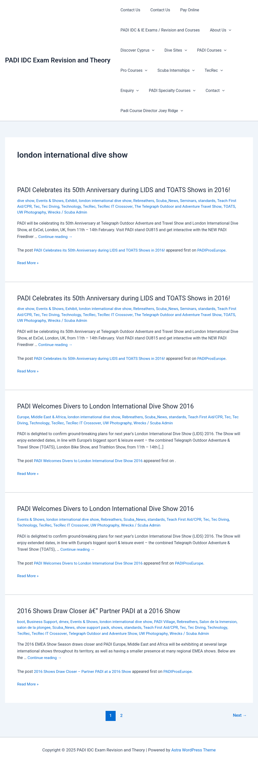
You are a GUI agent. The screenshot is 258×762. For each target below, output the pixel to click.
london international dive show (108, 200)
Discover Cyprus (136, 50)
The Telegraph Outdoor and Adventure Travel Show (192, 206)
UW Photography (46, 212)
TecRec (209, 70)
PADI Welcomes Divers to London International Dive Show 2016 (109, 406)
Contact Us (129, 10)
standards (213, 200)
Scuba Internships (172, 70)
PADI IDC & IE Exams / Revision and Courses (159, 30)
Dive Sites (173, 50)
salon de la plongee (54, 627)
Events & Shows (51, 200)
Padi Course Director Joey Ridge (150, 111)
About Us (217, 30)
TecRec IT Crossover (127, 206)
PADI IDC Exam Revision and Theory (57, 60)
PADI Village (169, 621)
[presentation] (225, 30)
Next (239, 714)
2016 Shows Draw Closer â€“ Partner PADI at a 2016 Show (101, 610)
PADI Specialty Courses (142, 91)
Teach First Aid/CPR (212, 416)
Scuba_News (172, 200)
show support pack (115, 627)
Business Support (43, 621)
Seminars (193, 200)
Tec (46, 206)
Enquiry (235, 70)
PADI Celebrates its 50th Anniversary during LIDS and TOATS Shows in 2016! (127, 190)
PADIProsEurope (217, 250)
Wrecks (69, 212)
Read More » (28, 263)
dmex (65, 621)
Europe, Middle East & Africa (42, 416)
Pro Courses (132, 70)
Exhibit (73, 200)
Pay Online (184, 10)
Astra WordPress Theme (193, 749)
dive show (26, 200)
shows (140, 627)
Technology (81, 206)
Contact (183, 91)
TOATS (23, 212)
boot (21, 621)
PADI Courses (206, 50)
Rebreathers (148, 200)
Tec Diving (60, 206)
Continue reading (56, 236)
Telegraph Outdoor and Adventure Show (127, 633)
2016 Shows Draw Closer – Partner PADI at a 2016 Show (84, 670)
